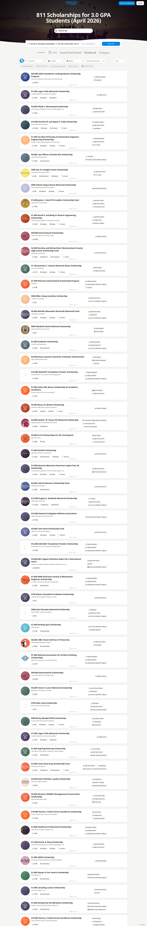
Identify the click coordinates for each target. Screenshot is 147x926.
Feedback (142, 925)
